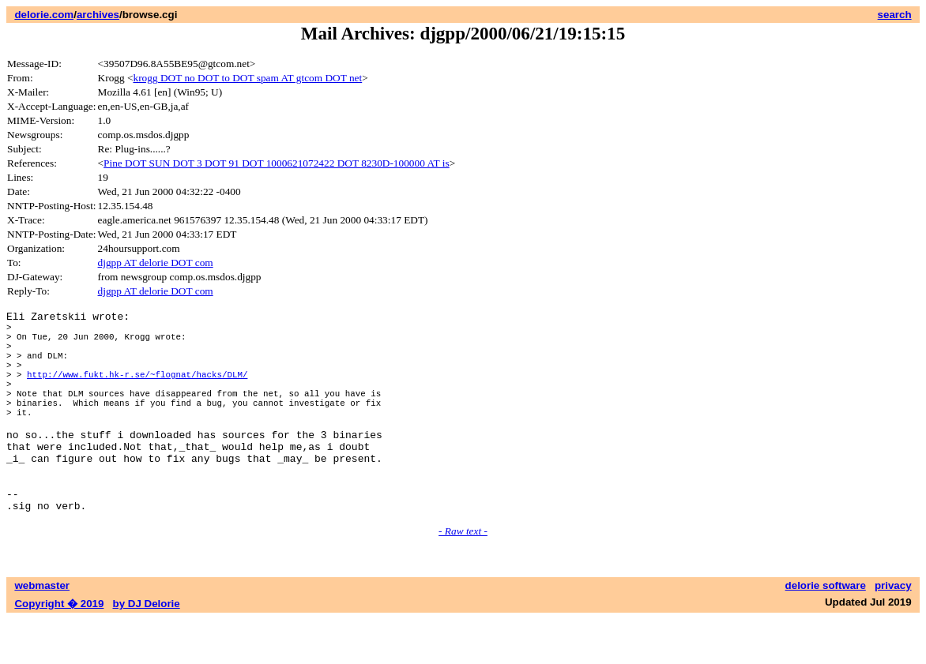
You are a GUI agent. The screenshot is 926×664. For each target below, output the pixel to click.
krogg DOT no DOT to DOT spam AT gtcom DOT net (247, 78)
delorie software (825, 630)
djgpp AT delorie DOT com (155, 262)
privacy (893, 630)
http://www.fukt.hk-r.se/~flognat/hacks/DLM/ (137, 390)
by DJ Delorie (146, 649)
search (895, 15)
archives (98, 15)
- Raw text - (463, 576)
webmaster (42, 630)
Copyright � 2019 (59, 649)
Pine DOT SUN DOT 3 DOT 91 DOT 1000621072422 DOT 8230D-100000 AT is (277, 163)
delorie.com (43, 15)
